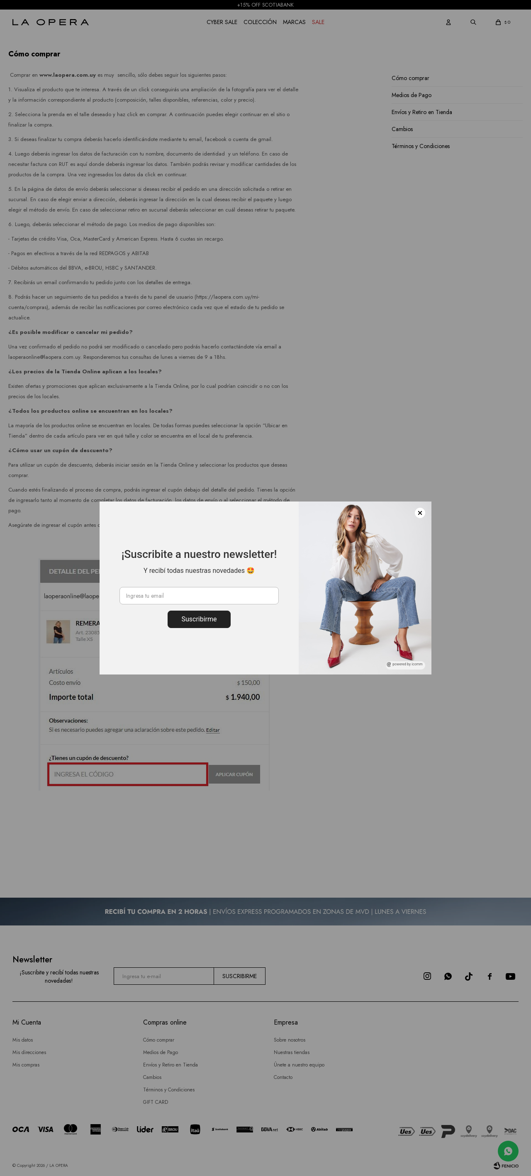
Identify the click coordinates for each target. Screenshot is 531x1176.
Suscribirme (199, 619)
